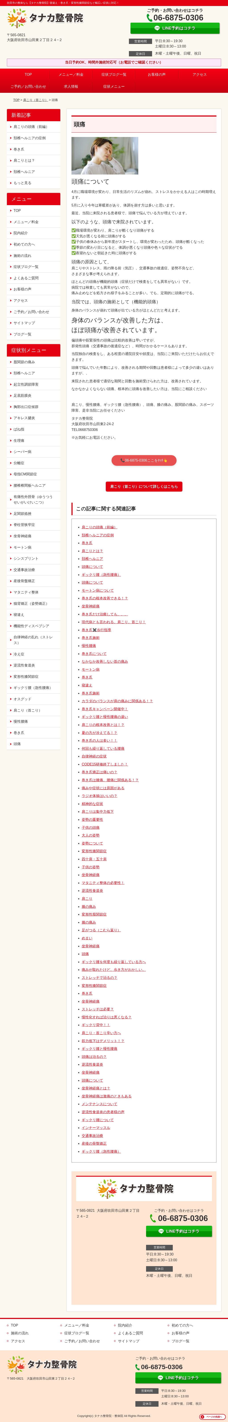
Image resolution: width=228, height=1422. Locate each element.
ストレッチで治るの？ (99, 978)
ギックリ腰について (98, 1120)
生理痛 (19, 440)
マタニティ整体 (26, 592)
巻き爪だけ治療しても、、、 (105, 614)
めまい (87, 938)
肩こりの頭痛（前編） (99, 527)
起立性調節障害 (26, 384)
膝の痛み (89, 906)
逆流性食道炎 (92, 890)
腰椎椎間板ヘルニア (30, 485)
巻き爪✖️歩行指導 (96, 630)
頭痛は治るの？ (94, 1057)
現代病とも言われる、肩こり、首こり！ (114, 622)
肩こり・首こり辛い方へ (101, 1033)
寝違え (87, 685)
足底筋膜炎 (22, 395)
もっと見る (22, 183)
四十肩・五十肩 (94, 859)
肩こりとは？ (92, 551)
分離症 (19, 463)
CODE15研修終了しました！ (105, 764)
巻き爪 (87, 543)
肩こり (87, 898)
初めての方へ (24, 244)
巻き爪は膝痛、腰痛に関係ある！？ (110, 780)
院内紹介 (21, 233)
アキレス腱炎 (24, 418)
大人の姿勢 (91, 835)
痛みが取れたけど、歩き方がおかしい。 (114, 970)
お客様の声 (157, 74)
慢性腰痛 (89, 646)
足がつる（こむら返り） (101, 930)
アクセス (200, 74)
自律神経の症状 (94, 756)
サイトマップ (24, 323)
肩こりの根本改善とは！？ (103, 725)
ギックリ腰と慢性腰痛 (99, 1049)
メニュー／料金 (71, 74)
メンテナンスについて (99, 1104)
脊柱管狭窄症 (24, 525)
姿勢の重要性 (92, 819)
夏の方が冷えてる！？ (99, 733)
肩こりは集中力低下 (98, 811)
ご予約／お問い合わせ (28, 86)
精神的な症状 (92, 804)
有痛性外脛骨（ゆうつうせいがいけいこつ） (33, 499)
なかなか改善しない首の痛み (105, 661)
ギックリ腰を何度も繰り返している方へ (114, 962)
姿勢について (92, 843)
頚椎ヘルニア (92, 559)
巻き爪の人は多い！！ (99, 740)
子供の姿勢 (91, 867)
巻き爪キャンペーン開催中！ (105, 709)
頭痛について (92, 567)
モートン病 (91, 669)
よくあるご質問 (26, 278)
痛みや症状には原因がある (103, 788)
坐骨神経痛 (91, 606)
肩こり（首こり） (35, 100)
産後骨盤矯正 (24, 581)
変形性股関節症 (94, 914)
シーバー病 (22, 452)
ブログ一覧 (22, 334)
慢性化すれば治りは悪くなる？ (107, 1017)
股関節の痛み (24, 362)
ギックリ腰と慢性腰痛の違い (105, 717)
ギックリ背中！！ (96, 1025)
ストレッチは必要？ (98, 1009)
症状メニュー (114, 86)
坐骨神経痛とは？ (96, 1088)
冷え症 (19, 654)
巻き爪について (94, 654)
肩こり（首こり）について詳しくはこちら (144, 486)
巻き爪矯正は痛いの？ (99, 772)
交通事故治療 (92, 1136)
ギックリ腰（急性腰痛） (101, 575)
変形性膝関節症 (94, 851)
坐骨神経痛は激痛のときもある (107, 1096)
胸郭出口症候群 (26, 407)
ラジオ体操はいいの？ (99, 796)
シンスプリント (26, 558)
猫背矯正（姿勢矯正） (31, 603)
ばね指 (19, 429)
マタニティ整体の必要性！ (103, 883)
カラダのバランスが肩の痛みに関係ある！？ (117, 701)
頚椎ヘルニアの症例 (98, 535)
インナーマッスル (96, 1128)
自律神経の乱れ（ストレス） (33, 640)
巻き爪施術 (91, 638)
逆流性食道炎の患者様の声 (103, 1112)
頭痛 (85, 954)
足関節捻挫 (22, 514)
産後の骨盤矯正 (94, 1143)
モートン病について (98, 590)
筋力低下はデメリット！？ (103, 1041)
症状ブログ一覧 (114, 74)
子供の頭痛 (91, 827)
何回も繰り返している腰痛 (103, 748)
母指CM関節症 (25, 474)
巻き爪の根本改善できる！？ (105, 598)
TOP (28, 74)
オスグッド (22, 699)
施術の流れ (22, 256)
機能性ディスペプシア (31, 626)
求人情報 (71, 86)
